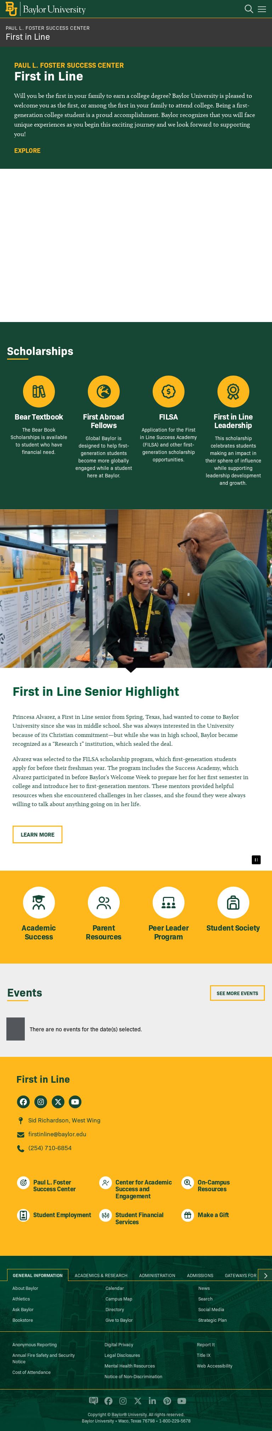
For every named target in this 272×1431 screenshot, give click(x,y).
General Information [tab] (38, 1275)
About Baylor (25, 1288)
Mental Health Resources (129, 1365)
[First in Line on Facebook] (23, 1102)
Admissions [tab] (200, 1275)
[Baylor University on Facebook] (107, 1404)
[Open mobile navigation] (263, 10)
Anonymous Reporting (34, 1344)
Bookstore (22, 1319)
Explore (27, 150)
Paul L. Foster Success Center (48, 27)
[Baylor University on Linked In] (151, 1404)
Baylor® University (129, 1414)
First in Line (28, 36)
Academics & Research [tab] (101, 1275)
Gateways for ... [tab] (243, 1275)
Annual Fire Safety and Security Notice (43, 1358)
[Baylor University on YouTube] (180, 1404)
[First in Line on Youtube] (75, 1102)
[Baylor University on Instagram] (121, 1404)
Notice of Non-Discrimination (133, 1376)
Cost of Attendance (31, 1372)
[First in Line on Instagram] (41, 1102)
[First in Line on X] (58, 1102)
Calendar (115, 1288)
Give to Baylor (119, 1319)
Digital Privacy (118, 1344)
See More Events (237, 993)
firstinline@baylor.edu (57, 1134)
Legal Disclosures (122, 1355)
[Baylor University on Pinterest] (166, 1404)
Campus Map (119, 1298)
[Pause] (256, 860)
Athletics (21, 1298)
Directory (115, 1309)
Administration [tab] (157, 1275)
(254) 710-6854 (50, 1147)
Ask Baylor (23, 1309)
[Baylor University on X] (136, 1404)
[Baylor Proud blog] (92, 1404)
